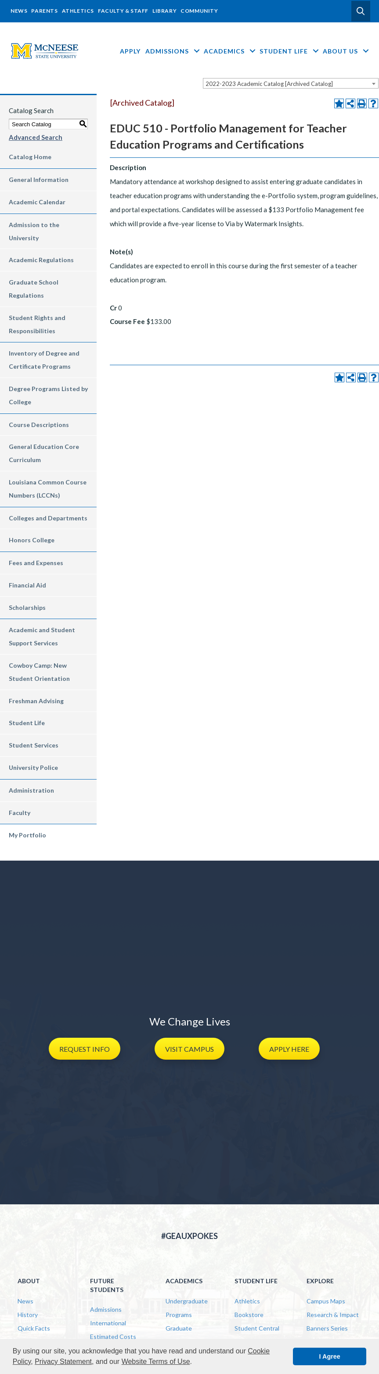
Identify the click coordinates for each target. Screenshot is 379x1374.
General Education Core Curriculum (44, 453)
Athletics (78, 10)
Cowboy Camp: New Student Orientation (39, 672)
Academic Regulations (41, 259)
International (108, 1323)
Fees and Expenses (36, 562)
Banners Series (327, 1328)
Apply (130, 51)
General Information (39, 179)
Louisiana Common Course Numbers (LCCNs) (48, 488)
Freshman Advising (36, 701)
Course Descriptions (39, 424)
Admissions (173, 51)
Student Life (290, 51)
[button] (360, 11)
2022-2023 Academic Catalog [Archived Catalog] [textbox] (269, 83)
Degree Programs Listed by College (48, 395)
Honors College (31, 540)
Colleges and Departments (48, 518)
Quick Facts (34, 1328)
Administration (31, 790)
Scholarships (27, 607)
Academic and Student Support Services (42, 636)
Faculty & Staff (123, 10)
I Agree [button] (329, 1356)
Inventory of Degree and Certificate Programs (44, 359)
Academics (230, 51)
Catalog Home (30, 156)
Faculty (19, 812)
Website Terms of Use (156, 1361)
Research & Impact (333, 1314)
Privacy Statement (63, 1361)
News (19, 10)
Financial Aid (27, 585)
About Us (346, 51)
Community (199, 10)
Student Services (33, 745)
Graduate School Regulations (33, 288)
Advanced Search (35, 137)
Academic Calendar (37, 202)
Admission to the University (34, 231)
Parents (44, 10)
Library (164, 10)
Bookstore (249, 1314)
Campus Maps (326, 1301)
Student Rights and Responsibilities (37, 324)
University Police (33, 767)
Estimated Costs (113, 1336)
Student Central (257, 1328)
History (28, 1314)
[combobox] (291, 83)
